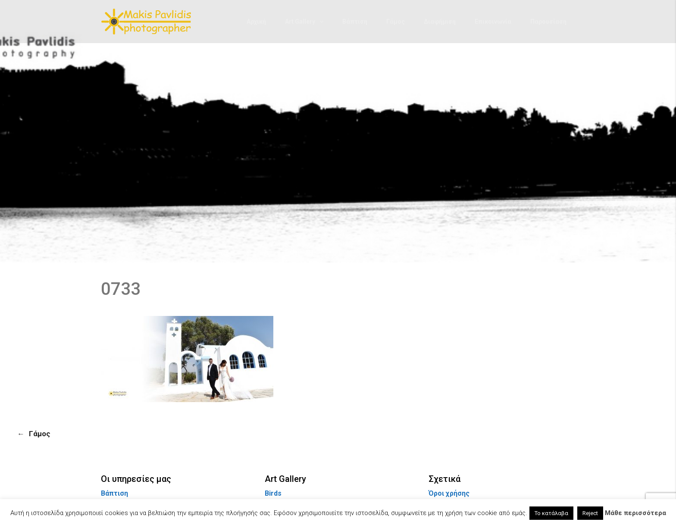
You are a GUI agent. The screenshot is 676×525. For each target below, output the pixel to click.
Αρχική (256, 21)
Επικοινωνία (493, 21)
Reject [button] (590, 513)
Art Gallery (300, 21)
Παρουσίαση (548, 21)
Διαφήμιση (440, 21)
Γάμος (395, 21)
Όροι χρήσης (449, 493)
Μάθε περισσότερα (635, 513)
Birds (273, 493)
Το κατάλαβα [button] (551, 513)
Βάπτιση (354, 21)
